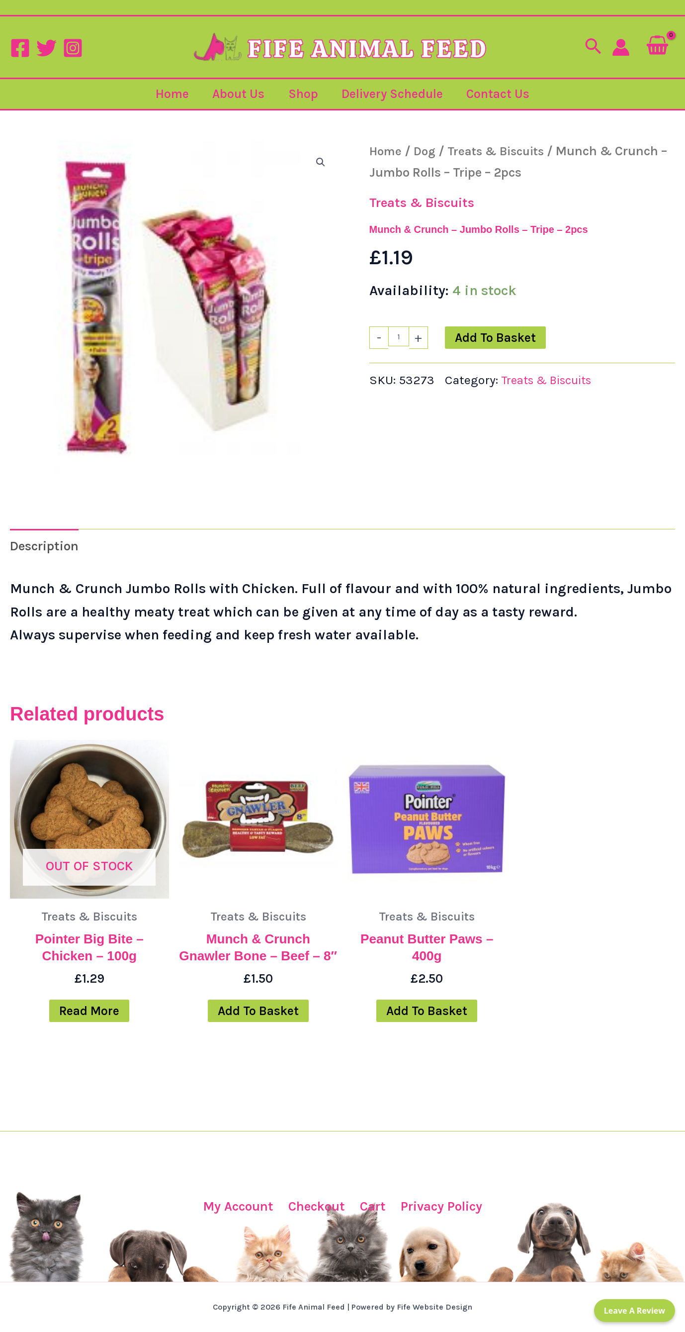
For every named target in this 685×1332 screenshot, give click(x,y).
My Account (231, 1206)
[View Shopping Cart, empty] (657, 47)
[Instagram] (73, 48)
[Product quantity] (398, 336)
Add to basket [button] (258, 1034)
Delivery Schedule (393, 94)
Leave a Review (634, 1310)
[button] (593, 47)
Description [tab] (48, 547)
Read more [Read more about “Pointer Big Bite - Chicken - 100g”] (89, 1017)
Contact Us (500, 94)
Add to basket (495, 337)
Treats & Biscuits (501, 150)
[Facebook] (20, 48)
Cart (372, 1206)
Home (169, 94)
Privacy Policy (445, 1206)
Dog (426, 150)
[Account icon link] (621, 47)
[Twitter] (46, 48)
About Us (237, 94)
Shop (303, 94)
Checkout (313, 1206)
